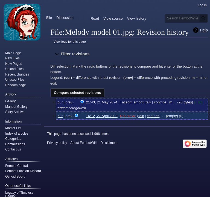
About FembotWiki (83, 143)
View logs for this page (70, 41)
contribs (160, 102)
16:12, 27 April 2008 (102, 116)
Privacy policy (57, 143)
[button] (129, 54)
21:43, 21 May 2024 (101, 102)
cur (60, 116)
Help (204, 30)
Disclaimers (108, 143)
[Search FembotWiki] (186, 18)
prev (69, 102)
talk (148, 102)
